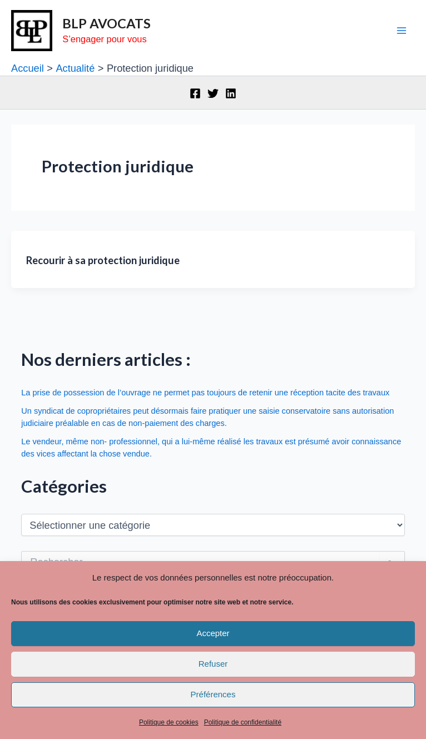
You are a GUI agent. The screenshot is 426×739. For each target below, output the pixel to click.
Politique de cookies (169, 722)
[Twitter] (213, 93)
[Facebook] (195, 93)
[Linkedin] (230, 93)
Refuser (213, 663)
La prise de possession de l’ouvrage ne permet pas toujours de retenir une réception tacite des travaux (205, 392)
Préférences (213, 694)
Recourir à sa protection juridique (103, 260)
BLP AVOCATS (106, 23)
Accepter (212, 633)
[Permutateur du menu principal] (402, 31)
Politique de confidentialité (242, 722)
